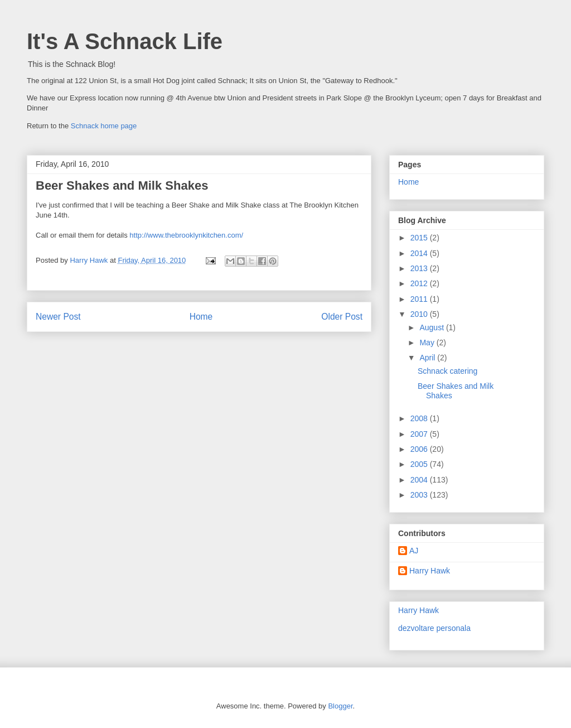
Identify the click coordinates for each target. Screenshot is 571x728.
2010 (420, 314)
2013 (420, 268)
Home (201, 316)
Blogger (340, 706)
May (427, 342)
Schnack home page (104, 126)
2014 (420, 253)
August (432, 327)
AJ (413, 550)
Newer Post (58, 316)
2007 (420, 434)
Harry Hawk (429, 570)
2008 (420, 418)
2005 (420, 464)
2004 (420, 479)
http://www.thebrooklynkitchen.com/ (186, 235)
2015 (420, 237)
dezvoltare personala (434, 628)
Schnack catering (447, 371)
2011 (420, 299)
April (428, 357)
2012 (420, 283)
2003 (420, 494)
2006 (420, 449)
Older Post (341, 316)
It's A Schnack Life (124, 41)
